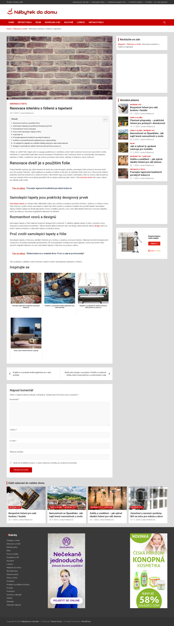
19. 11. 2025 (135, 127)
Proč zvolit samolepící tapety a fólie (27, 132)
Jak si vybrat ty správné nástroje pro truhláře (143, 148)
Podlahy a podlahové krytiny (18, 584)
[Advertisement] (141, 73)
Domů (11, 22)
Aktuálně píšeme (129, 100)
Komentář (14, 399)
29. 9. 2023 (14, 113)
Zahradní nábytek (14, 605)
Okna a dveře (12, 578)
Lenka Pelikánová (27, 113)
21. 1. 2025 (134, 178)
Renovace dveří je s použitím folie (26, 123)
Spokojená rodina (98, 2)
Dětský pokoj (25, 22)
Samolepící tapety (17, 203)
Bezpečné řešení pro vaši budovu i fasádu (144, 109)
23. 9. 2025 (134, 139)
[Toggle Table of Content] (104, 119)
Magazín (121, 44)
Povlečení (11, 591)
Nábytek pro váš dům (30, 621)
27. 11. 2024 (135, 520)
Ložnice (81, 22)
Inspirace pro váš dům (81, 2)
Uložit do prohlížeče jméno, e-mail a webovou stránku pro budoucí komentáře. (45, 463)
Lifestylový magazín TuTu (116, 2)
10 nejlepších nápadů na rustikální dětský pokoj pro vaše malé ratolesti (40, 143)
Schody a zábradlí (14, 595)
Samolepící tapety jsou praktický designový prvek (32, 126)
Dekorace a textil (18, 104)
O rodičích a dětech (135, 2)
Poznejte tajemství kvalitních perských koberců (31, 137)
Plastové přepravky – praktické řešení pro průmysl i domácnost (147, 122)
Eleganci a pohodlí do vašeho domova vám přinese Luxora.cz (37, 146)
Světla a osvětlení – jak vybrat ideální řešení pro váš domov (146, 160)
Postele (10, 588)
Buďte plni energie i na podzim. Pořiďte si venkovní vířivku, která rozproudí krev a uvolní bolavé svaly (85, 373)
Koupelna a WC (53, 22)
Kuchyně (68, 22)
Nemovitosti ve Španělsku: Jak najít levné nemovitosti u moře (147, 135)
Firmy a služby (136, 117)
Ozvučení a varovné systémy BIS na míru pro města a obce (146, 515)
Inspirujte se (18, 134)
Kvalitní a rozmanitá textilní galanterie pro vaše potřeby (34, 140)
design (97, 226)
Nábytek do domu (14, 567)
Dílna (38, 22)
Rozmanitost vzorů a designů (24, 129)
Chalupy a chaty (13, 540)
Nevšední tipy (135, 105)
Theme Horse (56, 621)
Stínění (9, 598)
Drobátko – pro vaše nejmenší (156, 2)
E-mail (13, 441)
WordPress (86, 621)
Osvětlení (146, 156)
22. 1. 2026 (134, 114)
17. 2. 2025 (134, 152)
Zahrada (10, 601)
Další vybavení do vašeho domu (26, 483)
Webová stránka (16, 452)
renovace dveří (86, 177)
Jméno (13, 430)
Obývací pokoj (96, 22)
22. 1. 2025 (134, 165)
